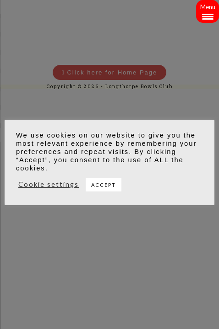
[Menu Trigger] (207, 11)
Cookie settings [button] (48, 184)
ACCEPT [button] (103, 185)
